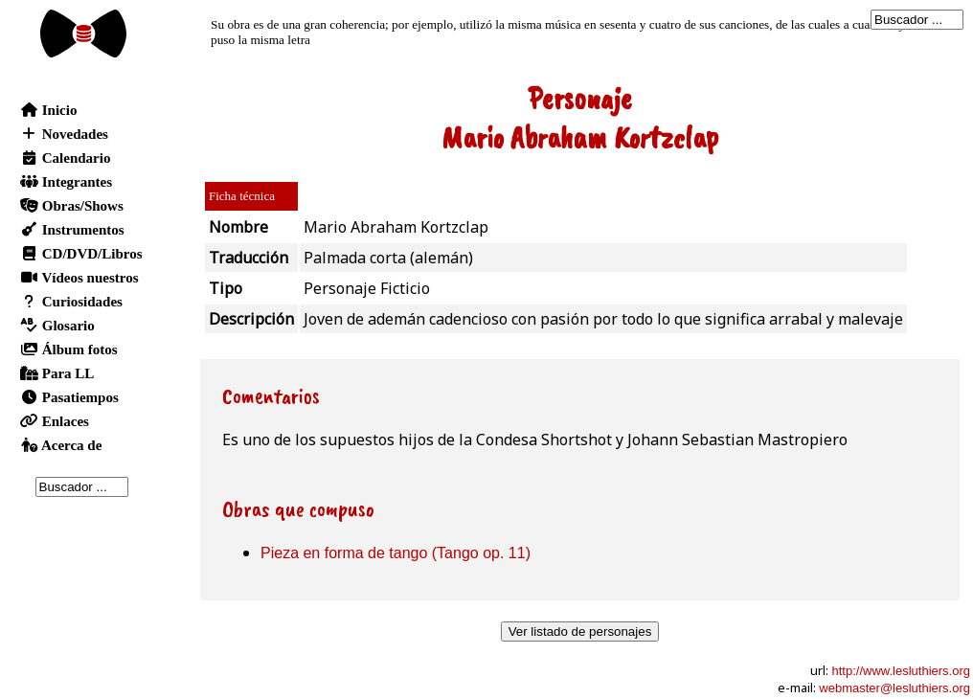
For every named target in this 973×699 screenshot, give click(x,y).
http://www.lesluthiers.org (900, 671)
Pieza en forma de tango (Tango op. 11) (395, 553)
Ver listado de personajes (580, 631)
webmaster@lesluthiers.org (894, 688)
